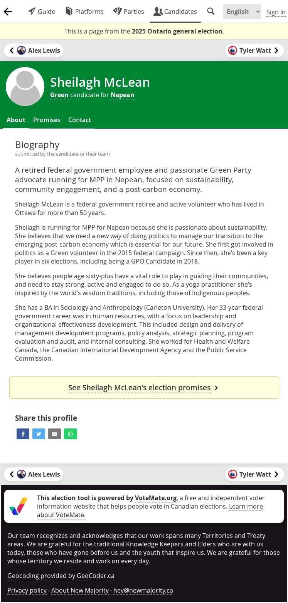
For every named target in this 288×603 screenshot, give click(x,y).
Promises (47, 120)
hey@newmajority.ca (143, 590)
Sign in (276, 12)
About (16, 120)
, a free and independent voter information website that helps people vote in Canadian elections (151, 502)
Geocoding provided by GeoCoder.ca (61, 575)
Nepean (123, 95)
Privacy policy (27, 590)
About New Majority (80, 590)
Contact (79, 120)
